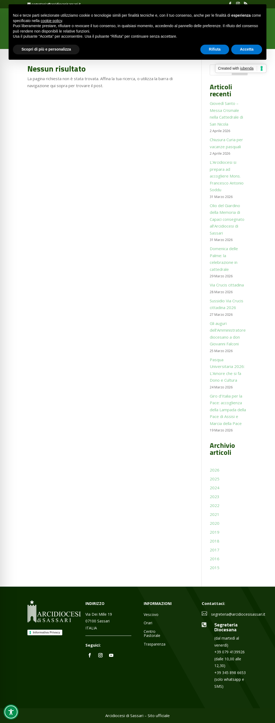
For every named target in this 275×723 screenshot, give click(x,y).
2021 (214, 514)
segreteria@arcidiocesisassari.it (238, 614)
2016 (214, 558)
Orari (148, 623)
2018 (214, 541)
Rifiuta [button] (215, 49)
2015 (214, 567)
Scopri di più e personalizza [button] (46, 49)
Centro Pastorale (152, 633)
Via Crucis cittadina (227, 285)
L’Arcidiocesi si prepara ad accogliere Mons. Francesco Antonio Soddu (227, 176)
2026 (214, 470)
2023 (214, 496)
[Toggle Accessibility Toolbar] (11, 712)
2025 (214, 478)
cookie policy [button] (51, 21)
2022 (214, 505)
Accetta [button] (247, 49)
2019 (214, 532)
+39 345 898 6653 (230, 672)
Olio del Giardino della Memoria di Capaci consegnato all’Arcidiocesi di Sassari (227, 219)
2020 (214, 523)
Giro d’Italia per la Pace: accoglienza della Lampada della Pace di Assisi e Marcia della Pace (228, 409)
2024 (214, 487)
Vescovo (151, 614)
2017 (214, 549)
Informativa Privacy (46, 632)
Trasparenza (154, 644)
